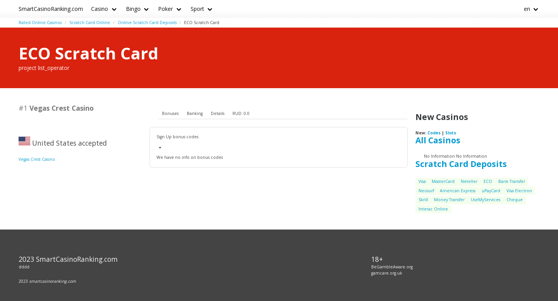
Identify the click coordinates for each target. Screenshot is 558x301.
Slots (450, 133)
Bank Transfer (511, 181)
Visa (422, 181)
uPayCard (491, 190)
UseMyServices (485, 199)
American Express (457, 190)
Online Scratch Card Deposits (147, 22)
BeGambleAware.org (392, 267)
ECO (488, 181)
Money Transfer (449, 199)
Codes (434, 133)
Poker (165, 8)
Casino (99, 8)
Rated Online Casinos (40, 22)
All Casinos (437, 140)
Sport (197, 8)
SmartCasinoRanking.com (51, 8)
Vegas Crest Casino (37, 159)
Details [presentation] (217, 113)
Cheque (514, 199)
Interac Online (433, 209)
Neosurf (426, 190)
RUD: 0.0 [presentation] (241, 113)
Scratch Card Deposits (461, 163)
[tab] (170, 114)
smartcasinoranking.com (52, 281)
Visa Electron (519, 190)
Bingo (133, 8)
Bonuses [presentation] (170, 113)
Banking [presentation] (195, 113)
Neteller (469, 181)
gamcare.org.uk (386, 273)
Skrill (423, 199)
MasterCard (443, 181)
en (527, 8)
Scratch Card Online (89, 22)
